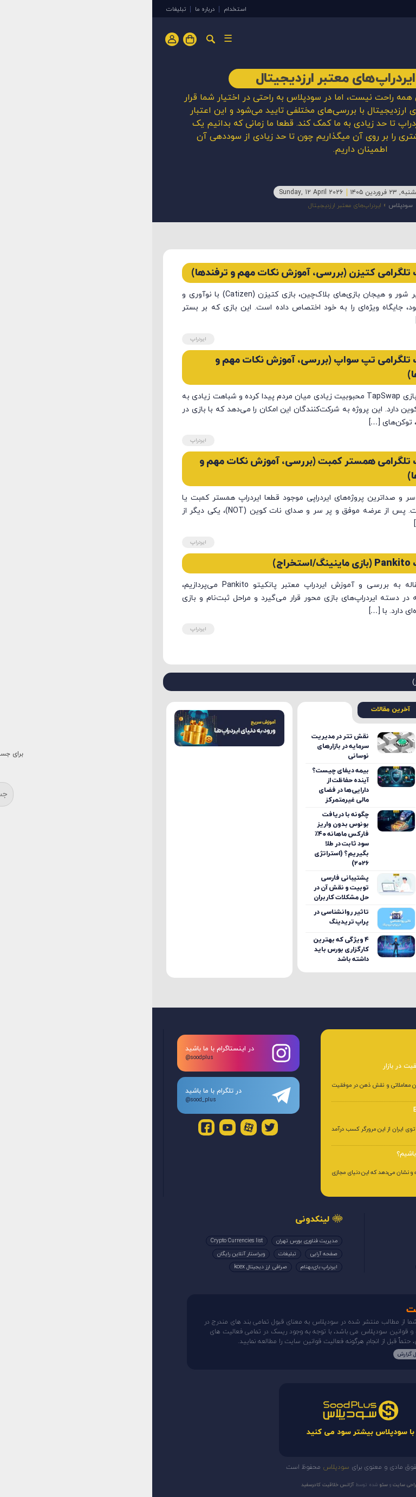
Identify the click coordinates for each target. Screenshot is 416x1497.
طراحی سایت (253, 1484)
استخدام (83, 9)
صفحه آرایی (171, 1254)
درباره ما (52, 9)
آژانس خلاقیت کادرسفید (175, 1484)
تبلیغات (24, 9)
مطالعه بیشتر (300, 1354)
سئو (231, 1484)
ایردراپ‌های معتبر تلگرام (359, 1241)
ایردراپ (346, 7)
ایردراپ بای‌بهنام (166, 1267)
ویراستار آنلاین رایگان (89, 1254)
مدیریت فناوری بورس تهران (154, 1241)
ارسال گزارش (259, 1354)
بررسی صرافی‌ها (319, 1267)
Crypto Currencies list (84, 1241)
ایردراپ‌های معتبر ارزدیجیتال (354, 1254)
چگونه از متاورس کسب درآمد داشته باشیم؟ (306, 1154)
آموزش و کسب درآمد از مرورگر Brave (314, 1110)
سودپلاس (248, 205)
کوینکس (278, 1267)
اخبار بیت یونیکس (289, 1254)
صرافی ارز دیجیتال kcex (108, 1267)
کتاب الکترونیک (369, 1267)
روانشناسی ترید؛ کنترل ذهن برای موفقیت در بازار (299, 1066)
